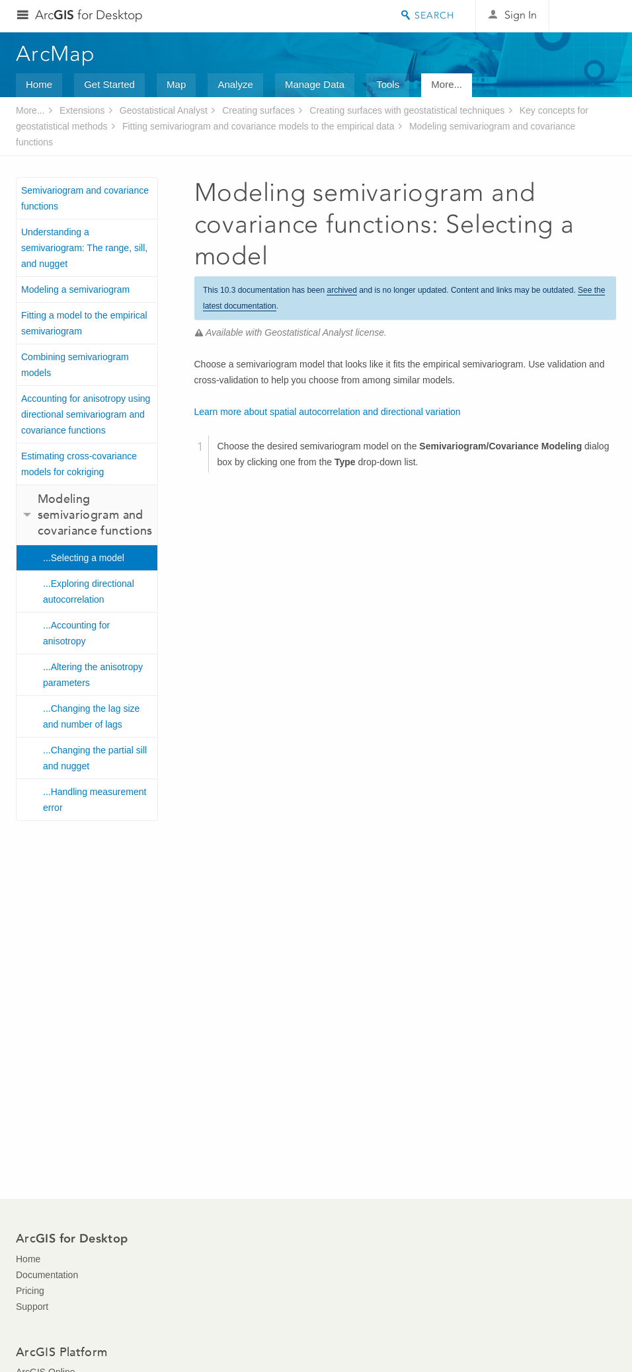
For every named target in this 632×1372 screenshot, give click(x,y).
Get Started (109, 84)
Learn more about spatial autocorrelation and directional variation (327, 411)
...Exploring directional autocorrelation (88, 591)
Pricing (30, 1290)
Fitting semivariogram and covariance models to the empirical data (258, 126)
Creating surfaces (258, 110)
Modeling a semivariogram (75, 289)
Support (32, 1306)
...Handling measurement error (94, 799)
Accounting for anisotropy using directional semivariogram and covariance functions (85, 414)
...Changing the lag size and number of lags (91, 716)
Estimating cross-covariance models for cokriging (79, 464)
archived (341, 290)
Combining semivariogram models (75, 365)
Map (176, 84)
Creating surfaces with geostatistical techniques (406, 110)
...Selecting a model (83, 558)
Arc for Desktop (89, 14)
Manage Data (314, 84)
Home (39, 84)
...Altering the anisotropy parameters (93, 675)
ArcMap (56, 53)
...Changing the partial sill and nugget (95, 758)
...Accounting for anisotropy (76, 633)
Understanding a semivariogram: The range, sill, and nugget (84, 248)
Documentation (47, 1275)
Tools (387, 84)
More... (446, 84)
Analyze (235, 84)
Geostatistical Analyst (164, 110)
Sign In (520, 15)
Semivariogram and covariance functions (85, 198)
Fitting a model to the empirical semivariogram (84, 323)
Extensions (81, 110)
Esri (588, 16)
